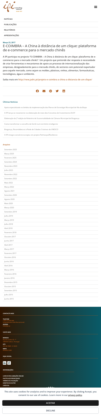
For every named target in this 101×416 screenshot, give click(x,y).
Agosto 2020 (9, 199)
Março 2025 (9, 153)
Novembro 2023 (10, 166)
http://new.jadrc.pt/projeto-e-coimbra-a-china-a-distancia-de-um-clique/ (55, 79)
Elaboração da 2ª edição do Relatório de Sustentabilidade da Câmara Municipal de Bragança (41, 118)
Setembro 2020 (10, 195)
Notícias (8, 19)
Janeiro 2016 (9, 278)
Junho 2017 (9, 241)
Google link (7, 350)
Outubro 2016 (10, 257)
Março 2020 (9, 207)
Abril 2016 (8, 265)
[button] (95, 6)
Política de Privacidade (11, 378)
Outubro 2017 (10, 236)
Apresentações (11, 35)
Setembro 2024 (10, 162)
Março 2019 (9, 220)
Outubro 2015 (10, 286)
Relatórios (9, 30)
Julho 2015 (8, 294)
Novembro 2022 (10, 174)
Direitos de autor (9, 383)
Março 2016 (9, 270)
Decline (50, 410)
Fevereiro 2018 (10, 232)
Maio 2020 (8, 203)
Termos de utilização (10, 381)
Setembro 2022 (10, 178)
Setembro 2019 (10, 212)
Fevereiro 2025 (10, 157)
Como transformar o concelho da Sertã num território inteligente (31, 124)
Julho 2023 (8, 170)
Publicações (10, 24)
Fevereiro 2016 (10, 274)
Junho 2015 (9, 299)
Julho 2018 (8, 224)
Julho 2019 (8, 216)
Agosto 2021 (9, 191)
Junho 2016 (9, 261)
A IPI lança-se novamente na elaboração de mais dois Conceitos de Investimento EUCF (39, 113)
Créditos (6, 385)
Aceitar (50, 402)
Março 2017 (9, 249)
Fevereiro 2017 (10, 253)
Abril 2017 (8, 245)
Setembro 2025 (10, 149)
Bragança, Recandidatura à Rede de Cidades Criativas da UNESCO (31, 129)
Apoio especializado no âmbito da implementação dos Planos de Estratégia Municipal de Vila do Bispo (45, 107)
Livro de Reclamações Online (13, 376)
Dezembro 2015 (10, 282)
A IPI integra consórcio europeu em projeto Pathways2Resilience (30, 135)
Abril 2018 (8, 228)
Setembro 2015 (10, 290)
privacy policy (75, 395)
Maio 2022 (8, 182)
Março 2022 (9, 187)
